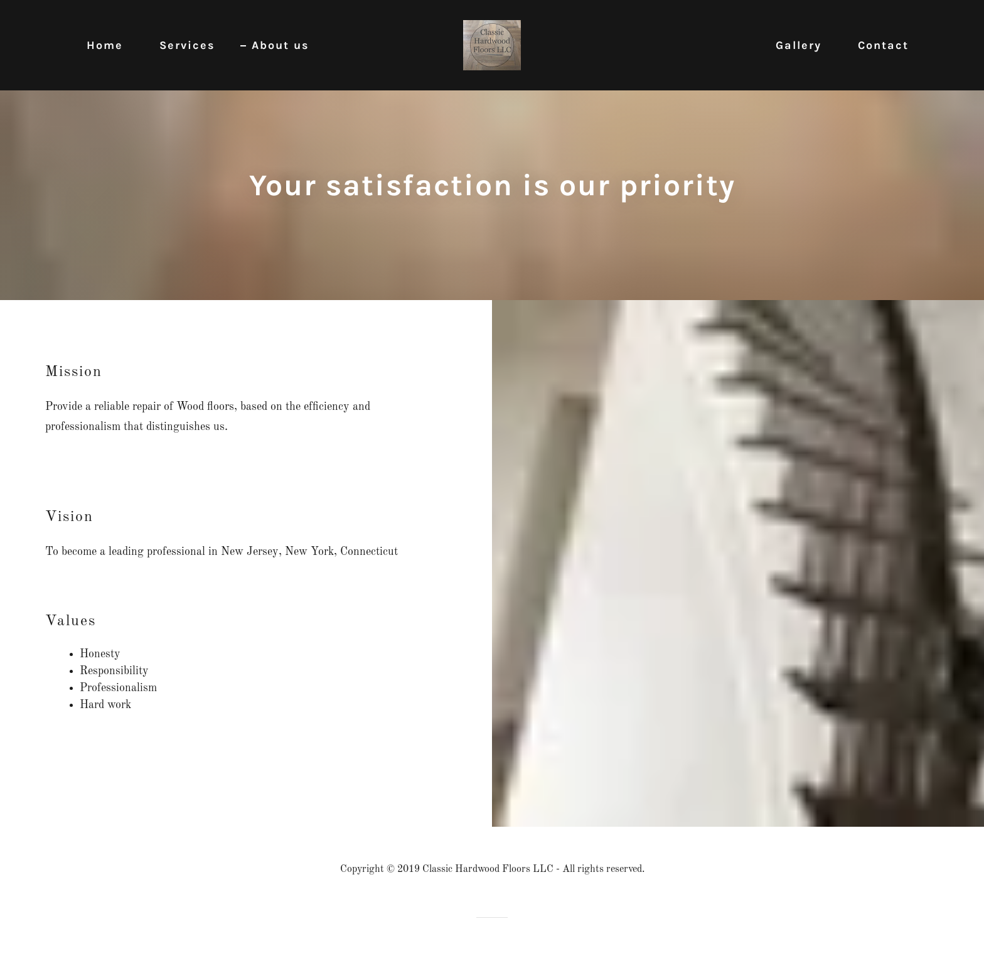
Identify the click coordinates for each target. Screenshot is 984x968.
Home (105, 45)
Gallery (798, 45)
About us (280, 45)
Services (187, 45)
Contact (883, 45)
